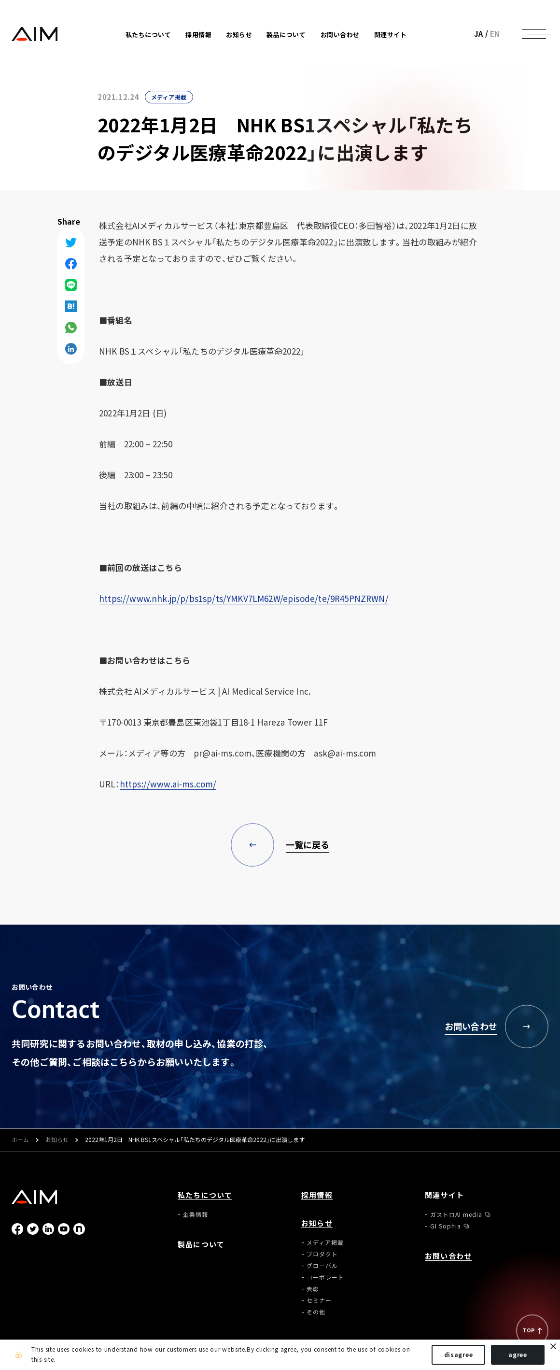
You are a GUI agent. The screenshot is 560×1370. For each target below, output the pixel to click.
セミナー (319, 1300)
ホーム (20, 1140)
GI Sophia (445, 1226)
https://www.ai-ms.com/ (168, 784)
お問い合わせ (340, 34)
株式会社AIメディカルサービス (35, 34)
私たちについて (205, 1195)
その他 (316, 1312)
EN (495, 34)
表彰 (313, 1288)
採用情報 (198, 34)
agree (517, 1354)
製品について (286, 34)
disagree (458, 1354)
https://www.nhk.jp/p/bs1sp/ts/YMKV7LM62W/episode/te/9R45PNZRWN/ (244, 598)
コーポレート (325, 1277)
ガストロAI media (456, 1214)
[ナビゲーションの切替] (533, 33)
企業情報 (195, 1214)
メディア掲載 (169, 97)
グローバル (322, 1265)
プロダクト (322, 1254)
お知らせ (57, 1140)
